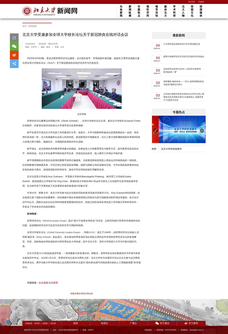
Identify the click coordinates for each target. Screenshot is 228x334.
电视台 (104, 323)
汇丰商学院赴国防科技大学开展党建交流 (181, 44)
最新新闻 (179, 35)
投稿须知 (148, 330)
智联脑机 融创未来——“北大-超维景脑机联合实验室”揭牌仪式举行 (183, 83)
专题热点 (139, 11)
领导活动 (156, 11)
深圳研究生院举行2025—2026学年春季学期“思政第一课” (182, 70)
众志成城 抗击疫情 (48, 282)
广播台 (133, 323)
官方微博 (191, 323)
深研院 (45, 323)
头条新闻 (121, 11)
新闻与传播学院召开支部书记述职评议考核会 (183, 56)
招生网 (53, 323)
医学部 (37, 323)
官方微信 (162, 323)
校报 (75, 323)
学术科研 (174, 11)
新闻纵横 (130, 11)
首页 (24, 26)
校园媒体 (201, 11)
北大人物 (183, 11)
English (201, 2)
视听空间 (147, 11)
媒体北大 (165, 11)
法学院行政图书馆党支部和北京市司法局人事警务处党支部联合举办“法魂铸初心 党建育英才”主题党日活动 (183, 97)
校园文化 (192, 11)
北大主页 (191, 2)
